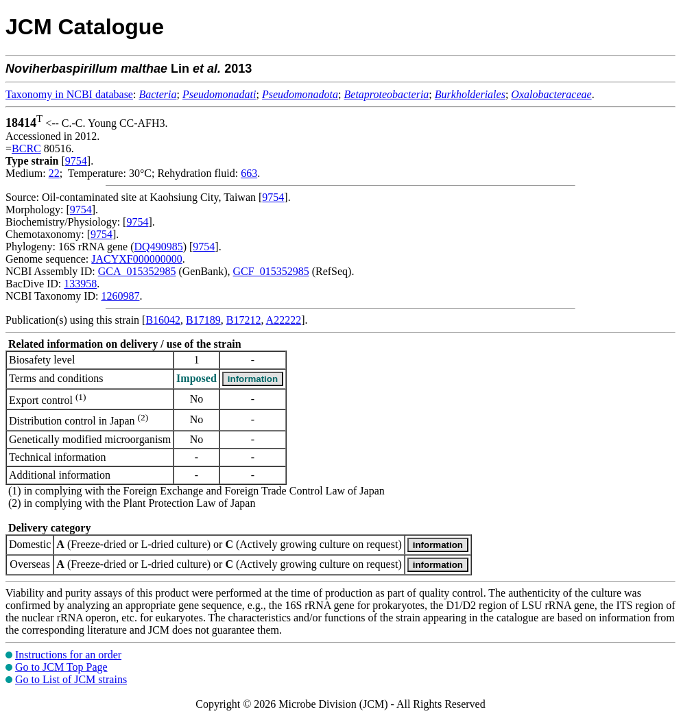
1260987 (120, 296)
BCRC (26, 148)
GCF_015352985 (271, 271)
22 (54, 173)
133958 (80, 283)
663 (249, 173)
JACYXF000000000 (136, 259)
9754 (76, 161)
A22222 (284, 320)
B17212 (243, 320)
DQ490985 (158, 246)
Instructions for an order (68, 654)
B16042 (162, 320)
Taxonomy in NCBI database (69, 94)
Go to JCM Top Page (61, 667)
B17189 (203, 320)
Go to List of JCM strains (71, 679)
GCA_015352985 (137, 271)
